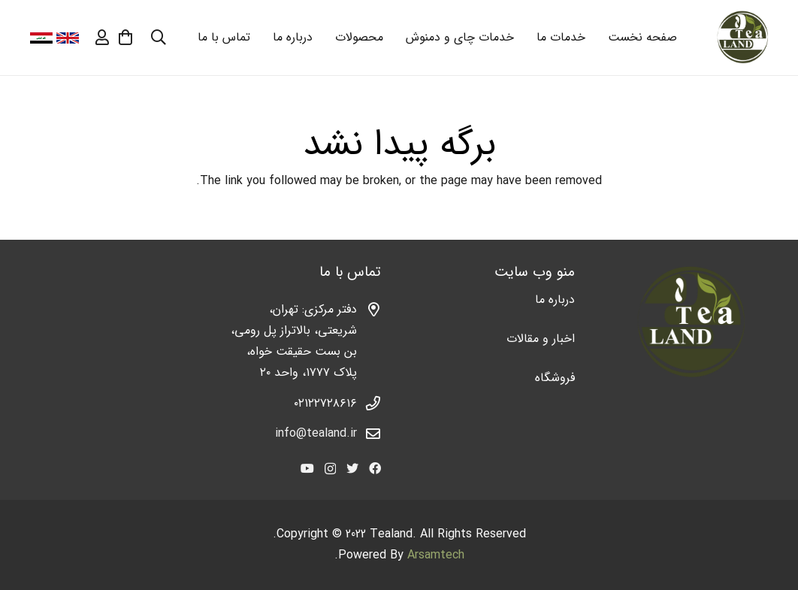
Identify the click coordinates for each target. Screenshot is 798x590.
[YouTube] (307, 468)
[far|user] (102, 37)
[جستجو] (158, 38)
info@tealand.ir (316, 433)
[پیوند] (741, 38)
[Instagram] (330, 469)
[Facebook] (375, 468)
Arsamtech (435, 555)
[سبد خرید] (125, 37)
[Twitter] (352, 468)
